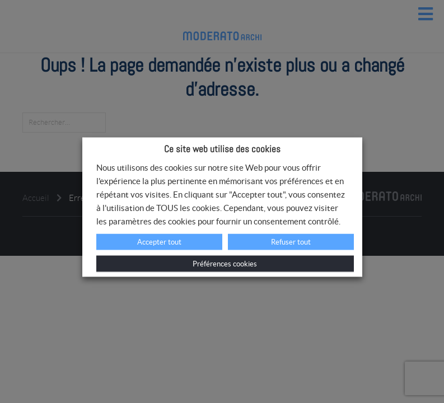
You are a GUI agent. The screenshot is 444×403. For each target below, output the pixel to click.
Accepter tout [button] (159, 242)
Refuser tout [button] (291, 242)
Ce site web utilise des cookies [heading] (222, 149)
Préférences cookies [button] (225, 264)
